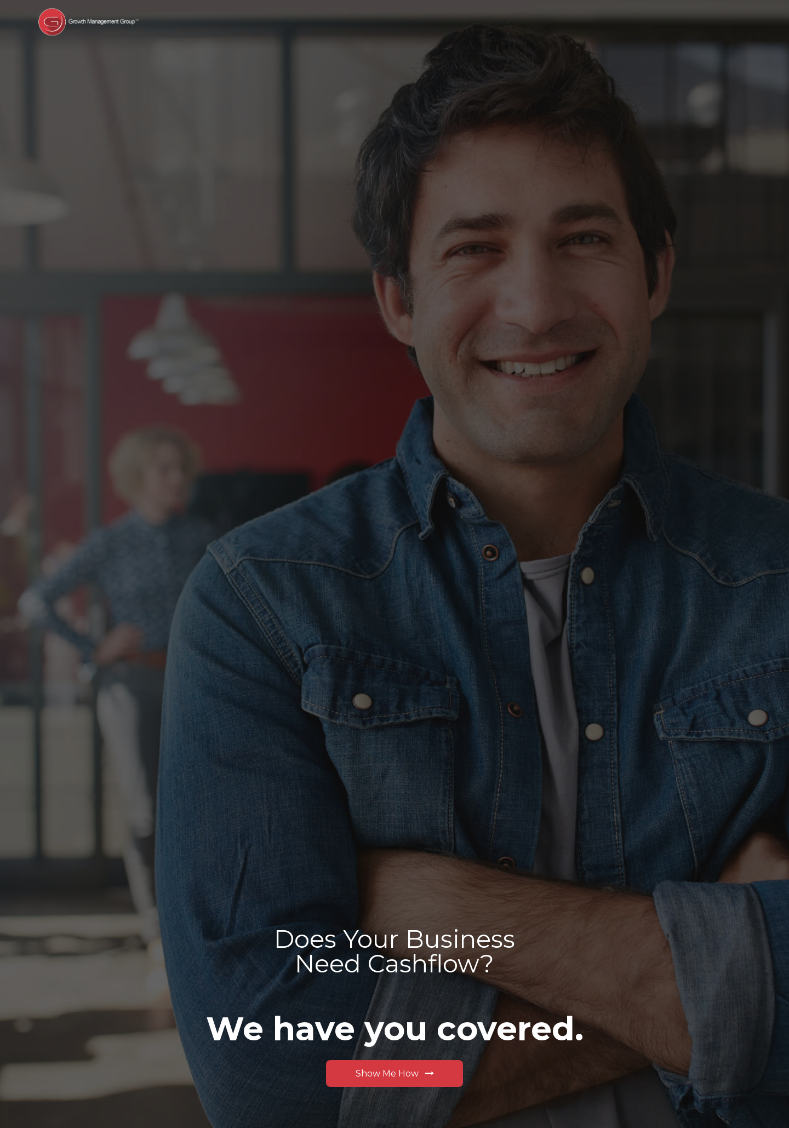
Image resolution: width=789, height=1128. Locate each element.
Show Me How (395, 1073)
